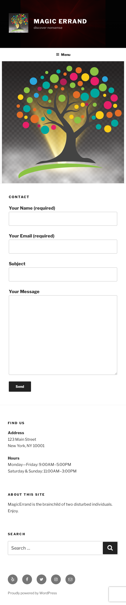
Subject (63, 271)
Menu (63, 54)
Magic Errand (60, 21)
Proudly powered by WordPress (32, 593)
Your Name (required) (63, 215)
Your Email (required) (63, 243)
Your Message (63, 332)
